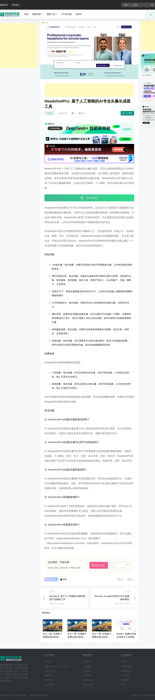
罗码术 (124, 662)
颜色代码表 (88, 684)
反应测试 (87, 675)
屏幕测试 (125, 680)
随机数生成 (126, 671)
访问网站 (127, 113)
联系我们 (16, 5)
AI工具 (49, 113)
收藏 (63, 579)
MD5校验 (126, 675)
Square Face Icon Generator (57, 666)
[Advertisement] (19, 45)
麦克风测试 (50, 684)
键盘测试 (49, 675)
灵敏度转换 (126, 666)
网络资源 (37, 14)
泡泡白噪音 (88, 680)
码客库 (48, 662)
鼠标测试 (49, 680)
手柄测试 (87, 666)
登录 (151, 15)
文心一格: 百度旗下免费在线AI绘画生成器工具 (52, 636)
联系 (123, 684)
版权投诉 (4, 5)
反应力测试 (50, 671)
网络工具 (52, 14)
